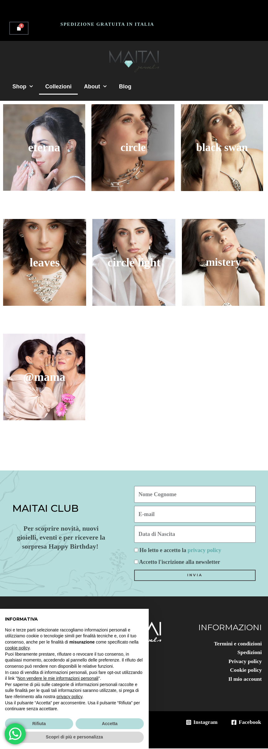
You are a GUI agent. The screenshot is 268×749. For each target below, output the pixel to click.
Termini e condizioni (237, 643)
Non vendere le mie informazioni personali (57, 678)
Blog (125, 86)
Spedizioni (249, 652)
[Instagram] (200, 723)
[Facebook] (246, 723)
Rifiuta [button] (39, 723)
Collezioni (58, 86)
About (95, 87)
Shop (22, 87)
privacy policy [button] (69, 696)
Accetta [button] (110, 723)
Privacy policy (245, 661)
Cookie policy (245, 670)
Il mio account (245, 679)
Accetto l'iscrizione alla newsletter (179, 562)
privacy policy (204, 550)
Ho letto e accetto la (180, 550)
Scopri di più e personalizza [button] (74, 736)
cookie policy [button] (17, 647)
